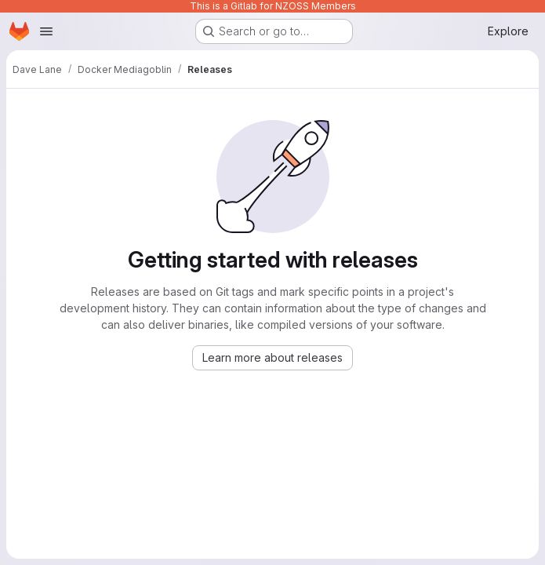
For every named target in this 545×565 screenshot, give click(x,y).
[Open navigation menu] (46, 31)
